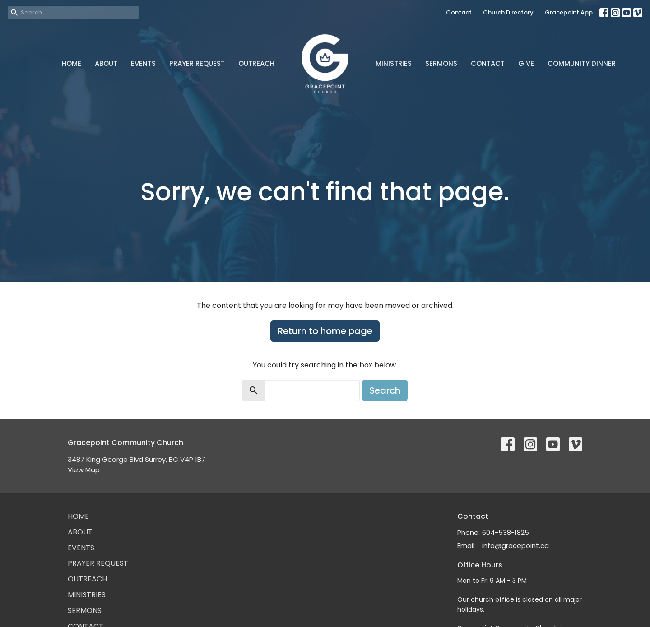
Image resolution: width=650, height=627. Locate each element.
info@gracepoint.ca (515, 545)
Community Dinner (582, 63)
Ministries (394, 63)
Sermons (441, 63)
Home (71, 63)
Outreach (256, 63)
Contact (459, 12)
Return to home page (325, 331)
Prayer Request (197, 63)
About (106, 63)
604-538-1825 (505, 532)
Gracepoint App (569, 12)
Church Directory (508, 12)
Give (526, 63)
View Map (84, 469)
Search (384, 390)
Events (143, 63)
